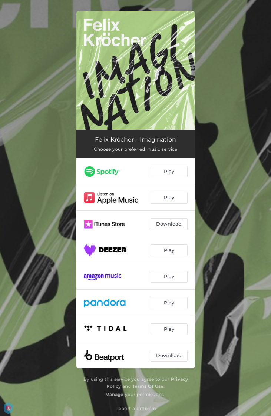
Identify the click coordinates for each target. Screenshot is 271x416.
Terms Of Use (147, 386)
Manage (114, 394)
